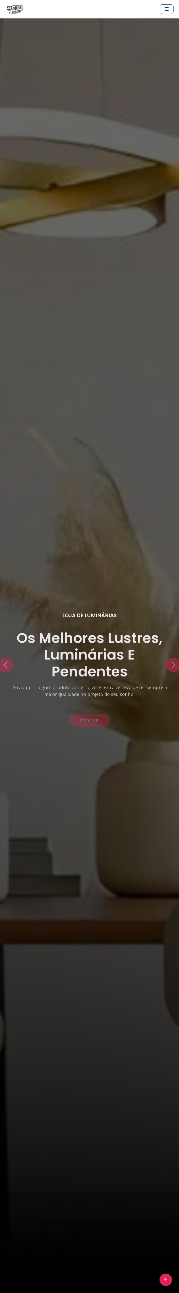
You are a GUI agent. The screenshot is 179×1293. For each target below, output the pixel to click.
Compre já (89, 723)
